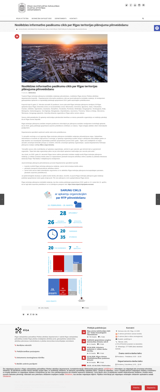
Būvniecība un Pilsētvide (42, 18)
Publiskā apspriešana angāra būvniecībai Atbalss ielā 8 (99, 341)
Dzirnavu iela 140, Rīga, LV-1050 (129, 331)
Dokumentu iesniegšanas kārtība (30, 357)
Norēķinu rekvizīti (23, 345)
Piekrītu (136, 388)
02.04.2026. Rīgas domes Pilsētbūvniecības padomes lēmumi (98, 358)
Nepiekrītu (151, 388)
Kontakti (73, 18)
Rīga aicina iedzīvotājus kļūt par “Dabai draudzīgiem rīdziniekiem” (98, 333)
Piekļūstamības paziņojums (27, 351)
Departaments (60, 18)
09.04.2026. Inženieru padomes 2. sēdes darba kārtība (97, 349)
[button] (157, 28)
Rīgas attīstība (22, 18)
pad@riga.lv (128, 339)
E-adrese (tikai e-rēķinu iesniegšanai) (130, 336)
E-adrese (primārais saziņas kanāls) (130, 334)
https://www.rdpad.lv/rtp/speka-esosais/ (81, 184)
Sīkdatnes (68, 374)
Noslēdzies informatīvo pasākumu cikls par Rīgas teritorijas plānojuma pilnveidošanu (59, 87)
